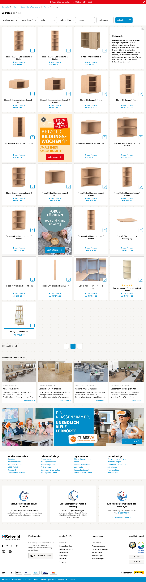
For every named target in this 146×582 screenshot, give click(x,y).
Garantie (62, 562)
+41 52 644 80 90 (123, 513)
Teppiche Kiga (113, 470)
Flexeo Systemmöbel (82, 459)
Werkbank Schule (14, 464)
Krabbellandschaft (81, 470)
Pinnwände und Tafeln (116, 459)
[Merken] (32, 50)
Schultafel (12, 470)
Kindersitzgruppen (48, 464)
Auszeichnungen (98, 559)
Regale (46, 7)
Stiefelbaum (112, 467)
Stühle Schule (13, 467)
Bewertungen (62, 580)
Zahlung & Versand (66, 549)
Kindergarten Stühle (49, 473)
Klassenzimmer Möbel (16, 473)
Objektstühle (112, 473)
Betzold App (63, 556)
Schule (15, 7)
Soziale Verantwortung (100, 549)
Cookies (72, 580)
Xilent (76, 462)
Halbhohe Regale (114, 462)
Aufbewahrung (80, 467)
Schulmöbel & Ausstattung (30, 7)
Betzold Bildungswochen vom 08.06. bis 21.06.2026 (71, 2)
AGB (24, 580)
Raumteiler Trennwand (116, 464)
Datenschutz (16, 580)
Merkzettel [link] (63, 559)
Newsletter (63, 543)
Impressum (6, 580)
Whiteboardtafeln (14, 462)
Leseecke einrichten (82, 464)
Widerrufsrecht (32, 580)
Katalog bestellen (65, 546)
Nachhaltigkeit (97, 552)
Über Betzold (96, 543)
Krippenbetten (46, 459)
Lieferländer (63, 552)
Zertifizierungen (97, 556)
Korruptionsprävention (48, 580)
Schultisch (12, 459)
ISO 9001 (136, 561)
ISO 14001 (136, 556)
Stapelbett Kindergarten (50, 470)
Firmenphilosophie (98, 546)
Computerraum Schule (83, 473)
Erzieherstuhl (46, 467)
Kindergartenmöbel (48, 462)
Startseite (5, 7)
